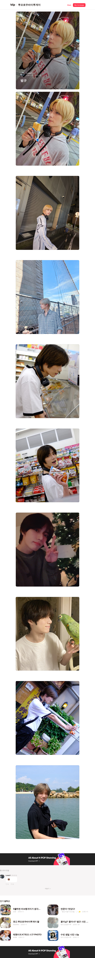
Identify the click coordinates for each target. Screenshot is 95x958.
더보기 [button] (47, 889)
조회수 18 (76, 924)
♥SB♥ (15, 937)
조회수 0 (21, 912)
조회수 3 (76, 937)
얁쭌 (14, 912)
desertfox (16, 924)
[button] (69, 5)
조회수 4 (23, 924)
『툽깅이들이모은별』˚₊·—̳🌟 (71, 912)
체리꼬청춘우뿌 (66, 924)
